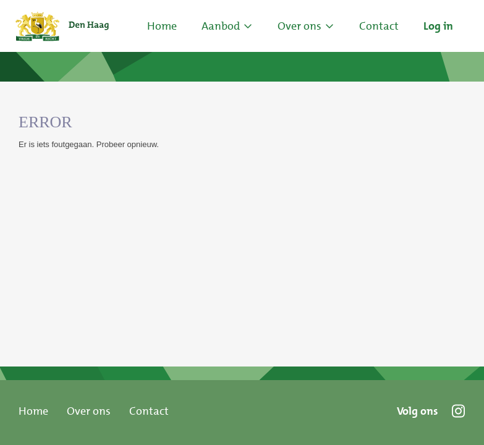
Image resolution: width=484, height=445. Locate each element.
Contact (149, 411)
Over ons (89, 411)
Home (162, 26)
